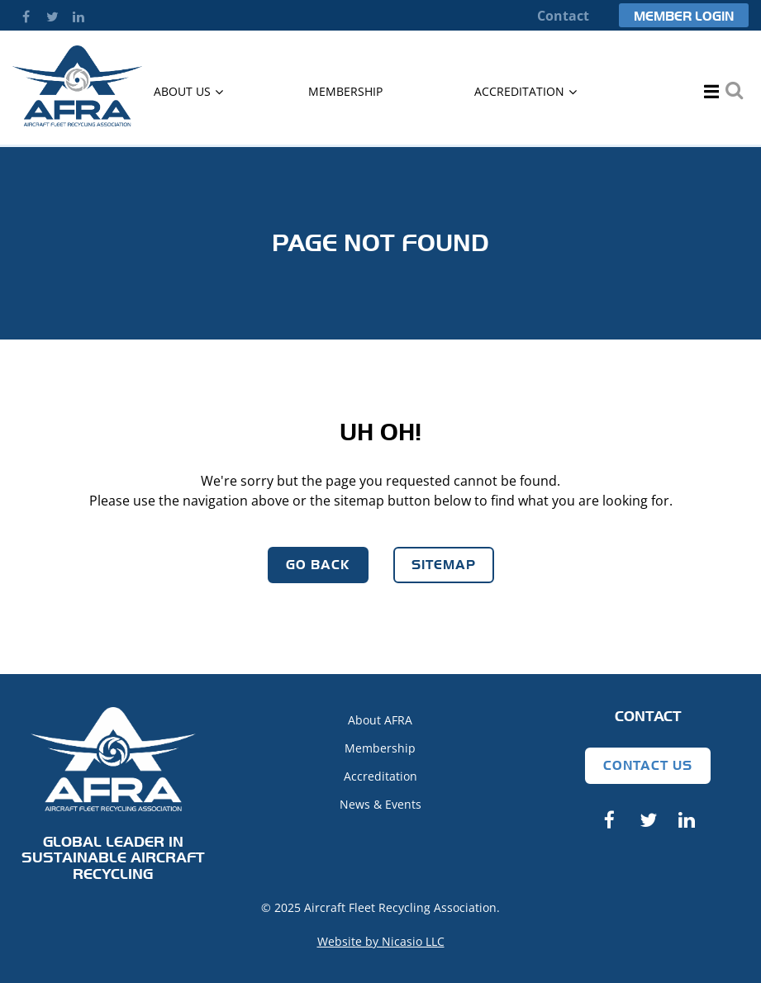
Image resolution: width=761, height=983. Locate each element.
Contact (563, 16)
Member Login (684, 16)
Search (734, 90)
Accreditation (380, 776)
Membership (380, 748)
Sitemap (443, 564)
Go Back (318, 564)
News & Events (380, 804)
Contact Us (647, 765)
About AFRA (380, 720)
